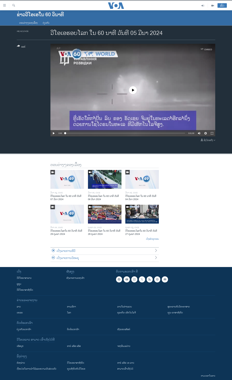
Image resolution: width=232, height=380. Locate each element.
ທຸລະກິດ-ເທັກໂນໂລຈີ (126, 312)
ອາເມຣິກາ (71, 306)
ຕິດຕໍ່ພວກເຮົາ (73, 329)
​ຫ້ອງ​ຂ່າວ (21, 363)
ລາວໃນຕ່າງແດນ (124, 306)
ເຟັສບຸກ (20, 346)
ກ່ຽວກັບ (46, 23)
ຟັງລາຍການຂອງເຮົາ (75, 278)
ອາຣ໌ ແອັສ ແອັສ (74, 346)
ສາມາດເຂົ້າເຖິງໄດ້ (125, 369)
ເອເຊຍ (20, 312)
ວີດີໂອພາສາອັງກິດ (25, 290)
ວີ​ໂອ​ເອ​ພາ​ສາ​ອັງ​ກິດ (75, 363)
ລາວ (19, 306)
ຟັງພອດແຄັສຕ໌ (123, 329)
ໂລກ (69, 312)
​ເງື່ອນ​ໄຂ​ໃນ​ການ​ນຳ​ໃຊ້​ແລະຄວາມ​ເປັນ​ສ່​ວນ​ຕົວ (36, 369)
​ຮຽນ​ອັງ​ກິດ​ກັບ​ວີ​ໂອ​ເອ (76, 369)
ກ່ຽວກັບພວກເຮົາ (24, 329)
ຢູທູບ (19, 284)
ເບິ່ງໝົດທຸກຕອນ (152, 239)
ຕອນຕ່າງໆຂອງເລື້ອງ (28, 23)
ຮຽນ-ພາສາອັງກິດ (175, 312)
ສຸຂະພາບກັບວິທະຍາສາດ (179, 306)
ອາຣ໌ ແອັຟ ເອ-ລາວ (125, 363)
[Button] (21, 47)
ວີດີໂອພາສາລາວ (24, 278)
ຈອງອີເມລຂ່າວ (123, 346)
